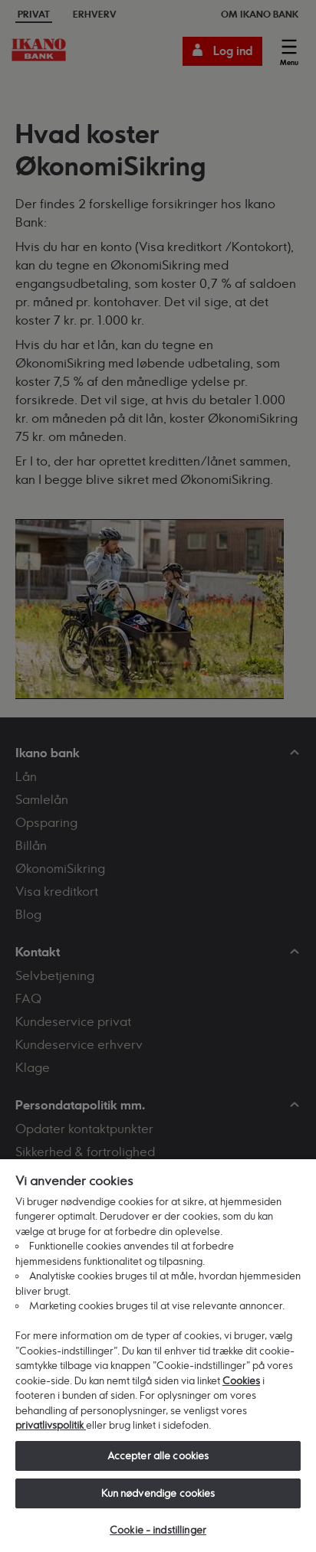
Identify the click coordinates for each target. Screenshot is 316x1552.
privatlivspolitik (50, 1425)
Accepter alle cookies (158, 1455)
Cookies (241, 1380)
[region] (158, 1355)
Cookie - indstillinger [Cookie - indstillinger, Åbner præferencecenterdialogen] (158, 1530)
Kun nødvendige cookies (158, 1493)
